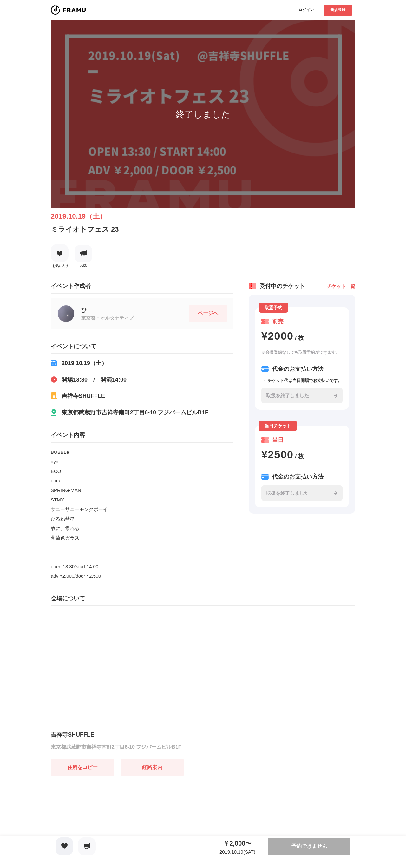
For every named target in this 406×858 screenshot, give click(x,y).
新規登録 (337, 10)
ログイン (306, 10)
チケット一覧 (341, 286)
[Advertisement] (98, 815)
